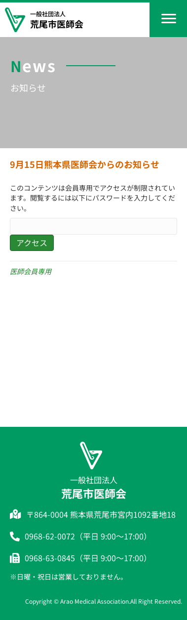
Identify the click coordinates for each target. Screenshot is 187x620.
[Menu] (168, 18)
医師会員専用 (30, 271)
